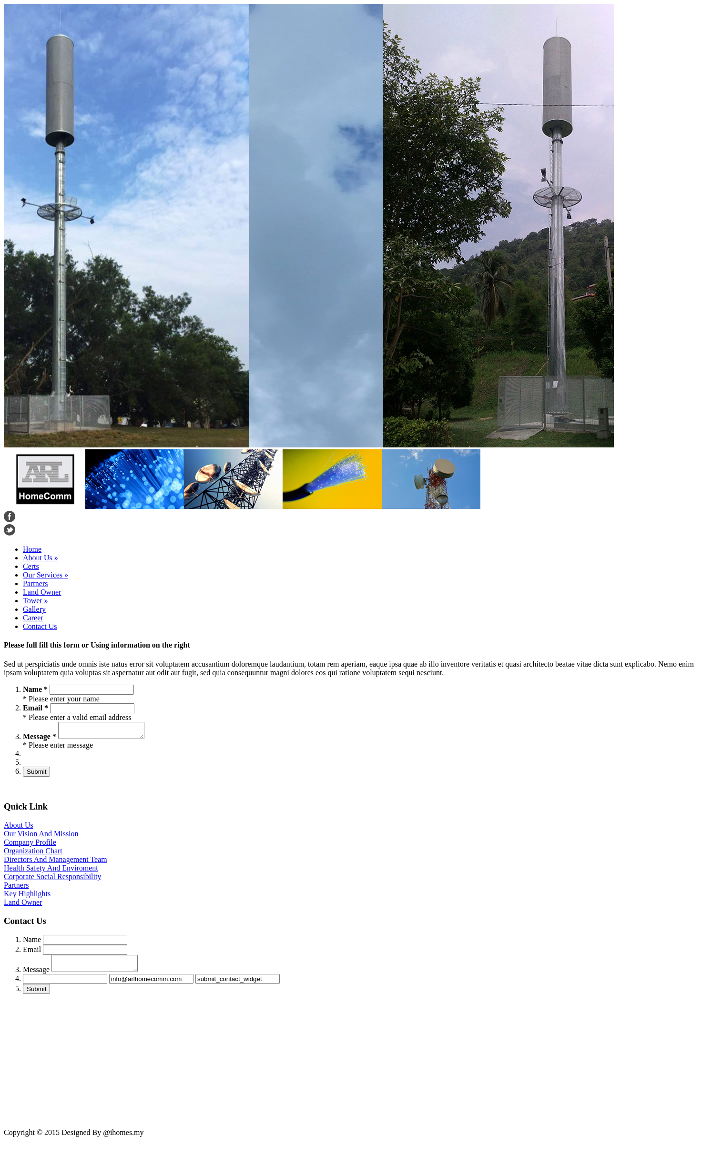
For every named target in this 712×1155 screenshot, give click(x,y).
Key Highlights (27, 896)
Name (32, 942)
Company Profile (30, 845)
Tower (35, 601)
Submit (36, 774)
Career (33, 618)
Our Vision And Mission (41, 836)
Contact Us (40, 626)
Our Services (45, 575)
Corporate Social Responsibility (52, 879)
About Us (40, 558)
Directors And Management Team (55, 862)
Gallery (34, 609)
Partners (35, 583)
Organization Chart (33, 854)
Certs (31, 566)
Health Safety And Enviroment (51, 871)
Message (36, 975)
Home (32, 549)
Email (32, 952)
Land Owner (42, 592)
